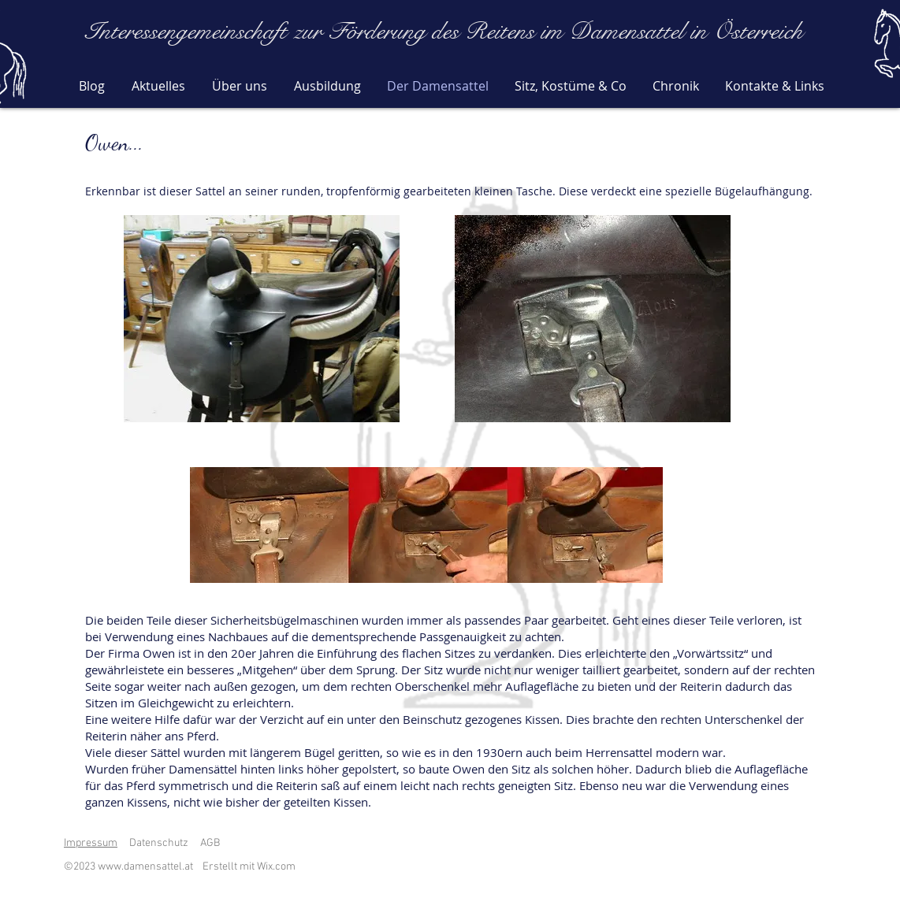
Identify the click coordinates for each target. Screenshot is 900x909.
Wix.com (276, 867)
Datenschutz (158, 843)
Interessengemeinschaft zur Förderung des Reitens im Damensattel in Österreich (444, 31)
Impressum (90, 843)
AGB (210, 843)
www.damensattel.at (145, 867)
